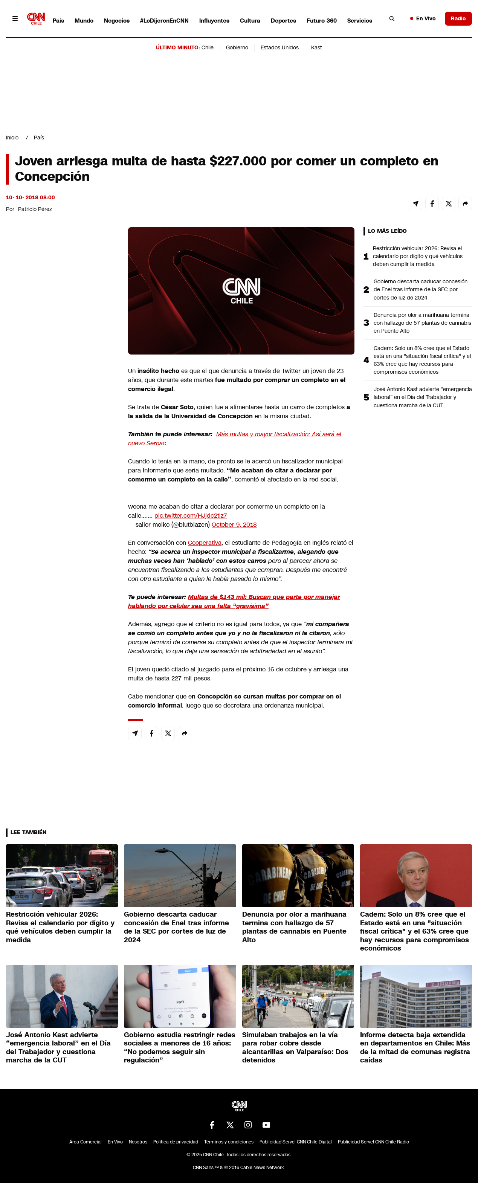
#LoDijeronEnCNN (164, 20)
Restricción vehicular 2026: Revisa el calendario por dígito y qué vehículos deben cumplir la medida (418, 256)
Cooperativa (204, 542)
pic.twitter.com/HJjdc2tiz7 (190, 515)
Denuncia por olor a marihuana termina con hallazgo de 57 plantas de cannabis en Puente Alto (422, 323)
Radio (458, 18)
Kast (316, 47)
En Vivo (423, 18)
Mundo (84, 20)
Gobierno (237, 47)
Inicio (12, 137)
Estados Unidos (280, 47)
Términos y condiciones (229, 1142)
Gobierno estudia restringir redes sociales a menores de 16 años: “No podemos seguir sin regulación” (179, 1047)
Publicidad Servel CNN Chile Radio (373, 1142)
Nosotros (138, 1142)
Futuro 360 (322, 20)
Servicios (359, 20)
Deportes (283, 20)
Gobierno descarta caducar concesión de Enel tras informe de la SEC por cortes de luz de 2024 (420, 289)
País (58, 20)
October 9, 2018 (234, 524)
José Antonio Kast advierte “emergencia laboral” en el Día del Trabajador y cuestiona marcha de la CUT (423, 397)
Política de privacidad (175, 1142)
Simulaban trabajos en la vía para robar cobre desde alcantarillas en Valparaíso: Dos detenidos (295, 1047)
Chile (208, 47)
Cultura (250, 20)
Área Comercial (85, 1142)
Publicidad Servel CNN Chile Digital (296, 1142)
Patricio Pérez (35, 209)
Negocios (117, 20)
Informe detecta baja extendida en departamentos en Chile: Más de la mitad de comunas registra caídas (415, 1047)
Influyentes (214, 20)
